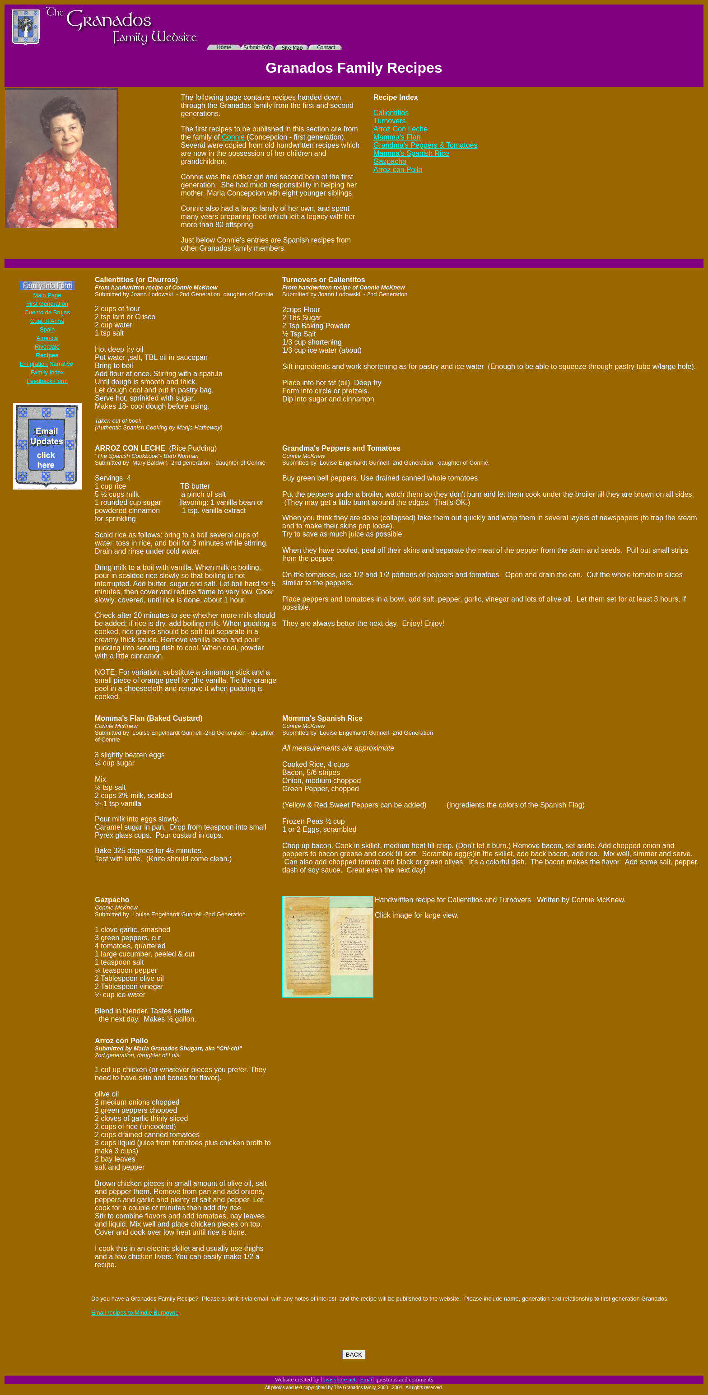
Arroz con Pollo (398, 169)
